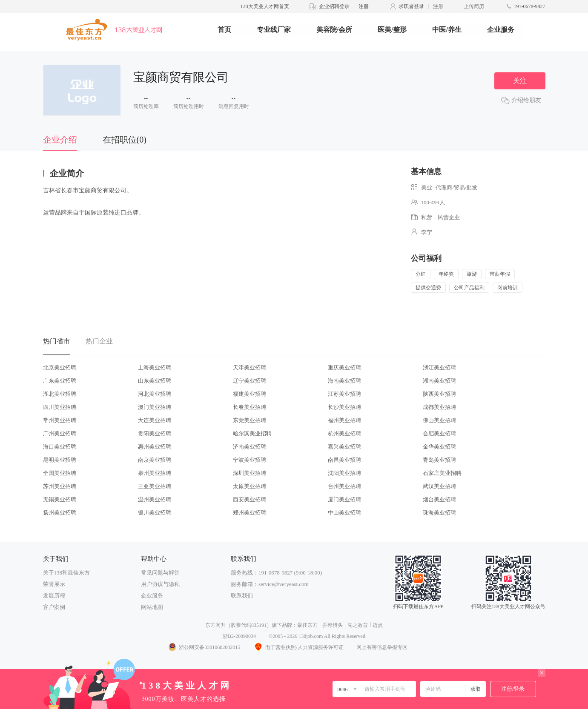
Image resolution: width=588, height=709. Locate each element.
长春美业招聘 (249, 407)
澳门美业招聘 (154, 407)
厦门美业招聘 (344, 499)
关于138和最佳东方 (66, 572)
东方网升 (215, 625)
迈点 (378, 625)
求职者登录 (411, 6)
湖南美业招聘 (439, 380)
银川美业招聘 (154, 512)
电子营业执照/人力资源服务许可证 (298, 647)
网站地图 (152, 607)
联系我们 (242, 595)
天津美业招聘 (249, 367)
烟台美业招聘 (439, 499)
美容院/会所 (334, 29)
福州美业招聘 (344, 420)
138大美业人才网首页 (265, 6)
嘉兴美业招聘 (344, 446)
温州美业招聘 (154, 499)
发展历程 (54, 595)
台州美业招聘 (344, 486)
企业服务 (500, 29)
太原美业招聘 (249, 486)
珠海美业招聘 (439, 512)
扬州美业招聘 (59, 512)
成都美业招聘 (439, 407)
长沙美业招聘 (344, 407)
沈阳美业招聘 (344, 473)
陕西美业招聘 (439, 394)
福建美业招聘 (249, 394)
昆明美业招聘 (59, 460)
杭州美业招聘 (344, 433)
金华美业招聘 (439, 446)
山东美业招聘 (154, 380)
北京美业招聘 (59, 367)
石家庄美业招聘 (442, 473)
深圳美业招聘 (249, 473)
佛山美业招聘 (439, 420)
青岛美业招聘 (439, 460)
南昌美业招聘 (344, 460)
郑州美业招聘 (249, 512)
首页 (224, 29)
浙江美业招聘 (439, 367)
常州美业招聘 (59, 420)
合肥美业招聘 (439, 433)
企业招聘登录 (334, 6)
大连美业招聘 (154, 420)
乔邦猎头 (332, 625)
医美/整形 (392, 29)
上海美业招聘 (154, 367)
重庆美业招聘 (344, 367)
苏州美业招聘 (59, 486)
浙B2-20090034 (239, 636)
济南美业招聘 (249, 446)
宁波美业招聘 (249, 460)
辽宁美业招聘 (249, 380)
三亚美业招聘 (154, 486)
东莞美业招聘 (249, 420)
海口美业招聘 (59, 446)
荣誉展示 (54, 584)
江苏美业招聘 (344, 394)
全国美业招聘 (59, 473)
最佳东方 (307, 625)
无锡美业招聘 (59, 499)
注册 (364, 6)
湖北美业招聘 (59, 394)
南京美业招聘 (154, 460)
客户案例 (54, 607)
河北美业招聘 (154, 394)
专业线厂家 (274, 29)
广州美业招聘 (59, 433)
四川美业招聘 (59, 407)
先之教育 (357, 625)
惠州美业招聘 (154, 446)
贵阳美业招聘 (154, 433)
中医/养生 (446, 29)
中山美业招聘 (344, 512)
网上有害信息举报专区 (381, 647)
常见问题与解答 (160, 572)
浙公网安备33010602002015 (204, 647)
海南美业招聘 (344, 380)
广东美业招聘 (59, 380)
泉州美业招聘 (154, 473)
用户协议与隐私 (160, 584)
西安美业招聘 (249, 499)
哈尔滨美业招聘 (252, 433)
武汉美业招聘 (439, 486)
